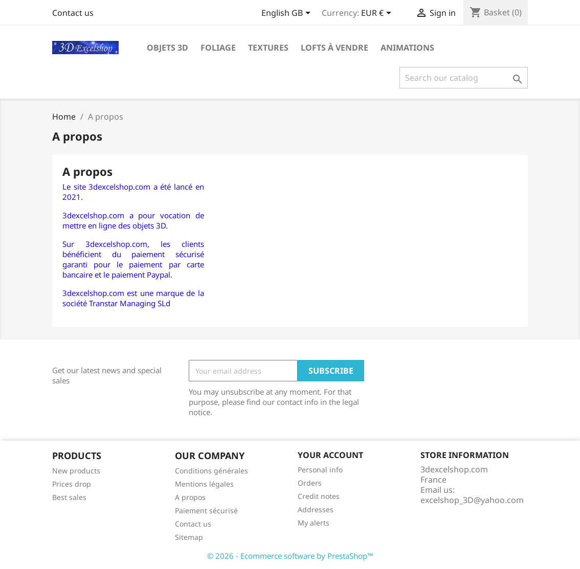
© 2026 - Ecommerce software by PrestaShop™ (290, 556)
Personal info (320, 469)
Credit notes (319, 496)
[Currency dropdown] (378, 14)
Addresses (315, 509)
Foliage (218, 47)
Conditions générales (211, 470)
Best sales (69, 497)
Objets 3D (167, 47)
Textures (268, 47)
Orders (310, 483)
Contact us (73, 12)
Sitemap (189, 537)
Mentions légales (204, 484)
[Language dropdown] (287, 14)
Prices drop (71, 484)
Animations (407, 47)
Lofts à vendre (334, 47)
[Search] (463, 77)
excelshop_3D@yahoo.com (472, 500)
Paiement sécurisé (206, 510)
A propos (190, 497)
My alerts (313, 523)
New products (76, 470)
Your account (330, 455)
